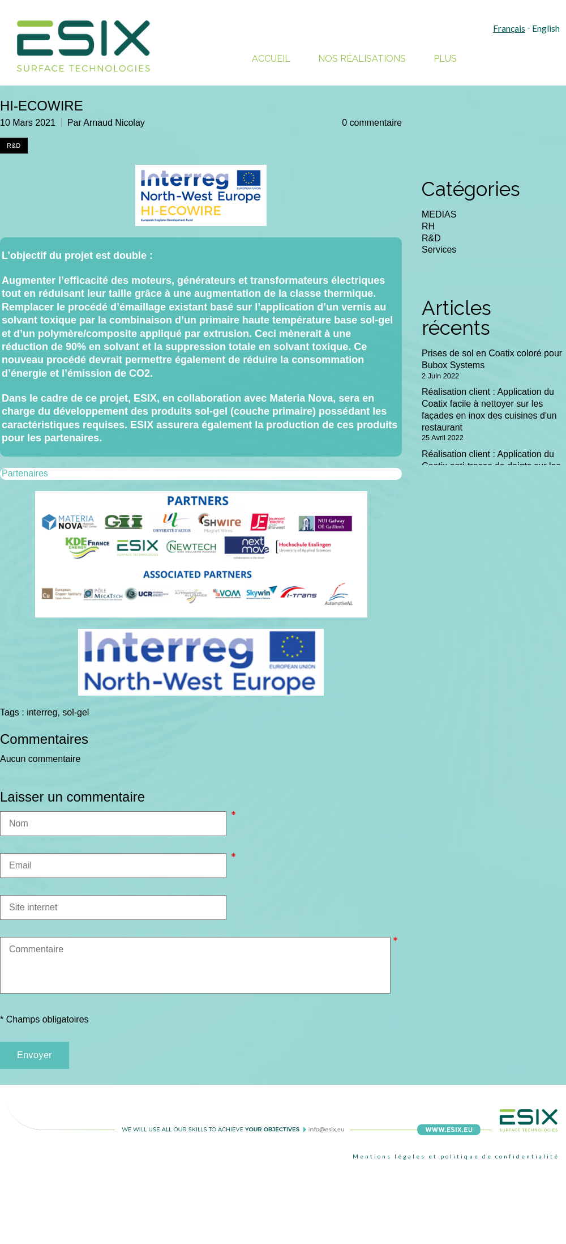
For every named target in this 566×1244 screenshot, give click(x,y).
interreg (42, 712)
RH (428, 226)
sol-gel (75, 712)
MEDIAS (439, 214)
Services (439, 249)
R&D (431, 238)
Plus (445, 58)
